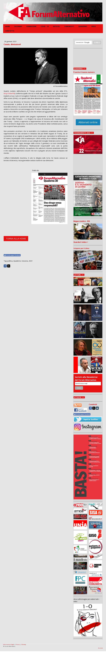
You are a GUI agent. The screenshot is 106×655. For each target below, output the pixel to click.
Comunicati (69, 26)
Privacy (18, 644)
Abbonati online (87, 122)
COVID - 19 (45, 26)
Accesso (100, 648)
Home (7, 26)
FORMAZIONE (31, 26)
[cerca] (83, 43)
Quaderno (82, 26)
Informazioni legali (8, 644)
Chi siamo (18, 26)
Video (93, 26)
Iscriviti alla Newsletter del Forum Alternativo (86, 378)
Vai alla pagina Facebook (12, 255)
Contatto (9, 31)
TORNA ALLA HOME (16, 238)
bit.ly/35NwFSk (9, 93)
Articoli (56, 26)
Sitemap (23, 644)
